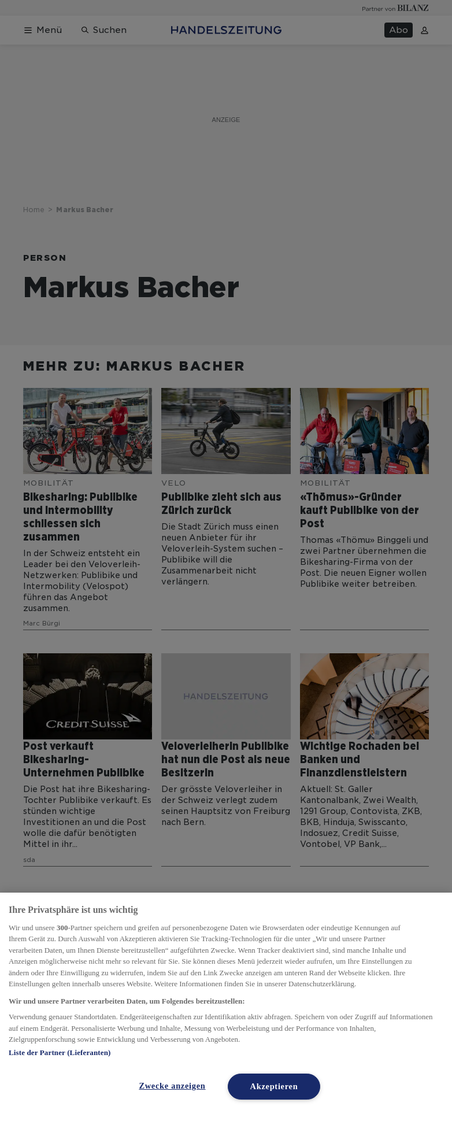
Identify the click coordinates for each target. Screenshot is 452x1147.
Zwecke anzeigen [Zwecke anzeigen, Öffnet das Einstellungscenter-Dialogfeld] (172, 1085)
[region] (226, 1020)
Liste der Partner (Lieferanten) (59, 1052)
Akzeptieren (274, 1086)
